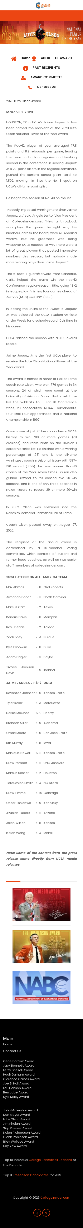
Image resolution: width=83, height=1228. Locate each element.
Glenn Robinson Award (20, 1137)
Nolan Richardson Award (21, 1132)
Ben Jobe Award (15, 1092)
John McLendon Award (20, 1110)
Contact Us (12, 1051)
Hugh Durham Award (19, 1074)
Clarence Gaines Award (21, 1079)
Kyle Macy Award (16, 1096)
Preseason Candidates (31, 1175)
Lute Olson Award (16, 1119)
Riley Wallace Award (18, 1141)
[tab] (51, 59)
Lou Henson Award (17, 1088)
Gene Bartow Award (18, 1061)
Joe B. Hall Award (16, 1083)
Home (8, 1044)
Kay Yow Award (15, 1146)
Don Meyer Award (16, 1114)
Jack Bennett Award (18, 1065)
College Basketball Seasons (50, 1160)
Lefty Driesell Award (18, 1070)
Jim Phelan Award (16, 1123)
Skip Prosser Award (17, 1128)
